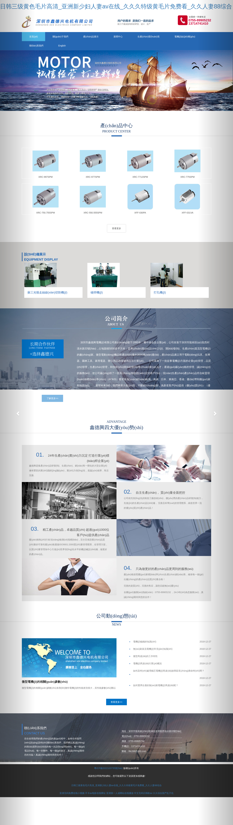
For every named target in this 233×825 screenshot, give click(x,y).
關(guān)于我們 (60, 36)
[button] (17, 412)
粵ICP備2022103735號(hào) (108, 768)
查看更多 (116, 228)
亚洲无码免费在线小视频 (72, 793)
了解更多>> (52, 398)
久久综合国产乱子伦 (163, 793)
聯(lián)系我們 (36, 45)
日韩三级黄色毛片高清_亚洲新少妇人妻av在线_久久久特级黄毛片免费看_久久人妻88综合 (116, 6)
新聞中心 (118, 36)
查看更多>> (116, 702)
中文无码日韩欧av (143, 793)
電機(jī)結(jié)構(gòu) (184, 36)
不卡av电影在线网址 (95, 793)
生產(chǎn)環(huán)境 (149, 36)
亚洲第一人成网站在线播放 (119, 793)
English (62, 45)
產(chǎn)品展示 (91, 36)
